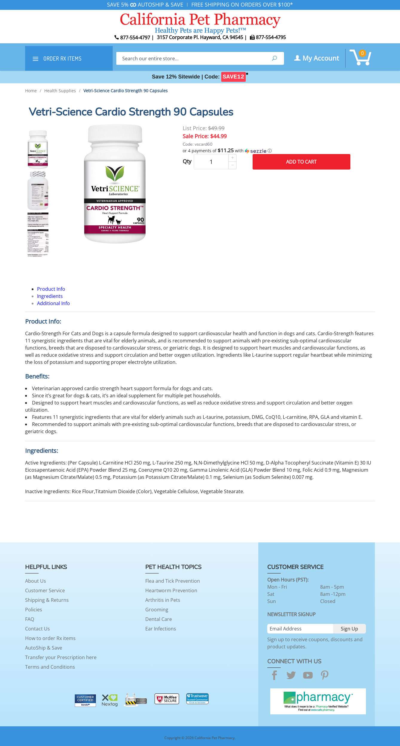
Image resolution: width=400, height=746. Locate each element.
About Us (35, 581)
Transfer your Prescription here (61, 657)
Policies (33, 609)
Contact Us (37, 628)
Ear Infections (160, 628)
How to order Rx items (50, 638)
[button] (266, 151)
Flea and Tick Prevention (172, 581)
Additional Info (53, 303)
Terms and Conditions (50, 667)
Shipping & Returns (47, 600)
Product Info (51, 289)
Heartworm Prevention (171, 590)
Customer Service (45, 590)
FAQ (29, 619)
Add (301, 162)
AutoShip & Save (43, 648)
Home (31, 90)
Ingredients (50, 296)
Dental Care (158, 619)
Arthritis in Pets (162, 600)
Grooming (156, 609)
